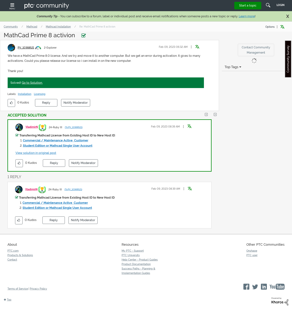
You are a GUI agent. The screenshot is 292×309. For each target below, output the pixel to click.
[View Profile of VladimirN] (32, 126)
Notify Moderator (76, 102)
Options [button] (270, 26)
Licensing (39, 94)
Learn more (247, 16)
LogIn (281, 5)
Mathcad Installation (58, 26)
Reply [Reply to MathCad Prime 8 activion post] (46, 102)
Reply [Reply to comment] (54, 163)
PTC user (252, 255)
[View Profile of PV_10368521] (26, 47)
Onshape (251, 250)
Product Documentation (136, 264)
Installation (24, 94)
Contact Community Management (256, 50)
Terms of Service (17, 288)
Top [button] (9, 299)
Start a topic (247, 5)
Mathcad (31, 26)
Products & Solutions (20, 255)
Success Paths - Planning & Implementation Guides (138, 271)
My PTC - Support (133, 250)
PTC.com (13, 250)
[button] (191, 47)
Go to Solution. (32, 83)
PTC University (131, 255)
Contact (12, 259)
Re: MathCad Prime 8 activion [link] (97, 26)
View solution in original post (35, 153)
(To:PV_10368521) (73, 127)
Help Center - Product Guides (140, 259)
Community (11, 26)
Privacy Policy (38, 288)
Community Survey (288, 59)
